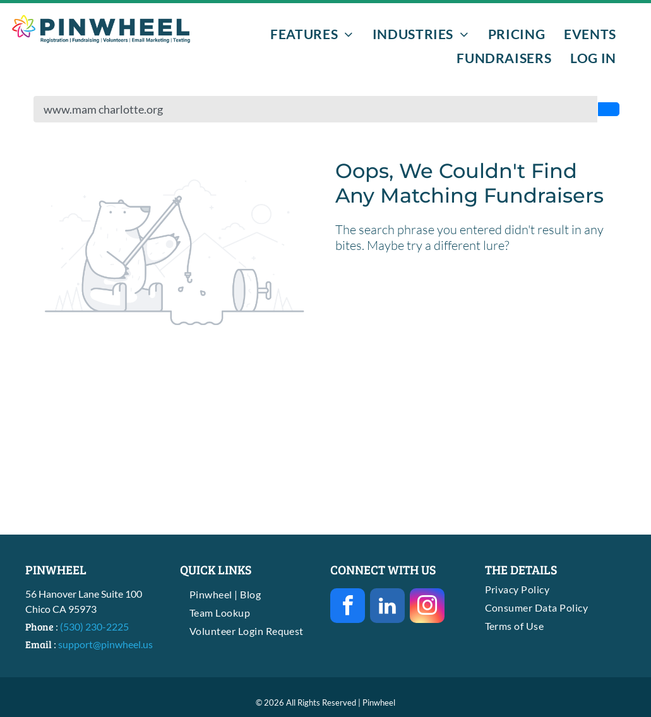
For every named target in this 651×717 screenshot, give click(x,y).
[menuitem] (312, 33)
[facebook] (347, 607)
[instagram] (427, 607)
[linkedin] (387, 607)
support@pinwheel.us (105, 644)
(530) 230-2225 (94, 626)
